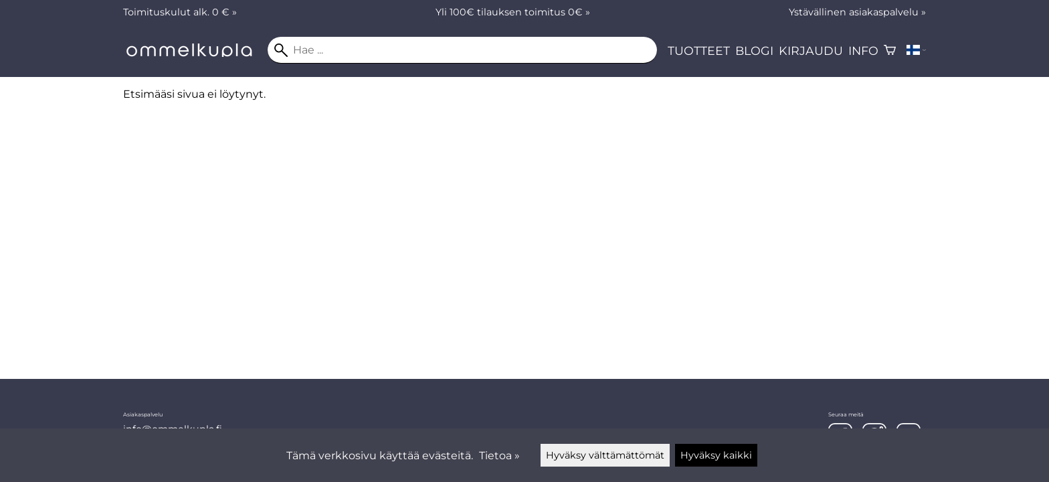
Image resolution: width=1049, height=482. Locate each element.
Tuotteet (699, 51)
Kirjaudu (811, 51)
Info (863, 51)
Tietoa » (499, 455)
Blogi (754, 51)
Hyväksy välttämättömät (605, 455)
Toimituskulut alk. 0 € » (180, 12)
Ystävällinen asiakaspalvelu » (857, 12)
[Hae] (462, 50)
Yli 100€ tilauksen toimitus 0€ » (513, 12)
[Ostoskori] (890, 50)
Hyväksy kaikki (716, 455)
